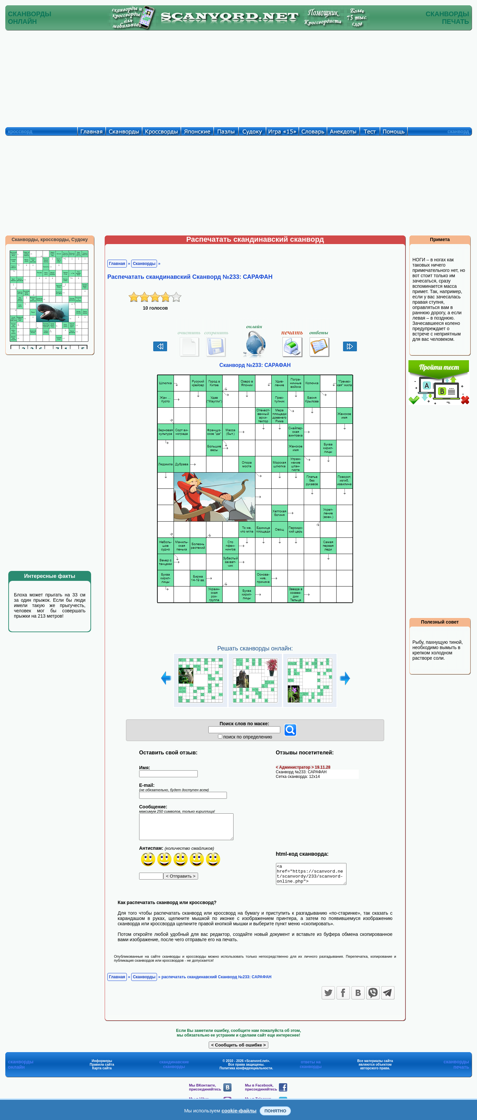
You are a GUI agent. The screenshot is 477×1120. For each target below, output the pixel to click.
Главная (117, 263)
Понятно (275, 1110)
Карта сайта (102, 1072)
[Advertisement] (238, 77)
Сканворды (144, 263)
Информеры (102, 1065)
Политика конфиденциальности (246, 1072)
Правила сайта (102, 1068)
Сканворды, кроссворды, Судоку (50, 239)
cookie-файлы (239, 1110)
